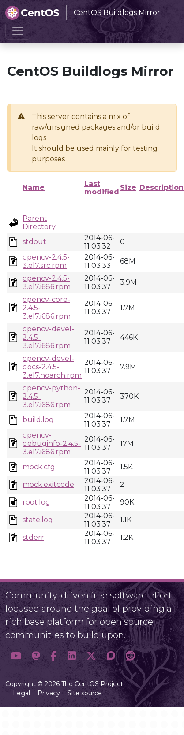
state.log (38, 520)
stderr (33, 537)
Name (34, 187)
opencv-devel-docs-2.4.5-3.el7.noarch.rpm (52, 366)
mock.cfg (39, 467)
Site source (85, 693)
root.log (36, 502)
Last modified (101, 187)
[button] (15, 656)
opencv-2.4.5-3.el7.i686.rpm (47, 282)
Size (128, 187)
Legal (21, 693)
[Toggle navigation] (17, 31)
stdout (34, 242)
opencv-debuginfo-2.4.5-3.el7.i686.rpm (52, 443)
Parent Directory (39, 222)
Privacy (49, 693)
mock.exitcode (48, 484)
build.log (38, 420)
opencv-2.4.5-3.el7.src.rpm (46, 261)
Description (161, 187)
